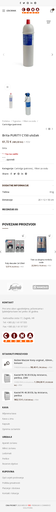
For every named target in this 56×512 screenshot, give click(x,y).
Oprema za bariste (11, 429)
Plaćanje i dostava (11, 488)
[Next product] (52, 129)
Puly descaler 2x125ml (14, 263)
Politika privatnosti (11, 482)
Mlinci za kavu (9, 448)
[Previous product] (46, 129)
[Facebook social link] (20, 3)
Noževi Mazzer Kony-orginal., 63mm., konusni (33, 362)
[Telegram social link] (35, 3)
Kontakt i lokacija (10, 493)
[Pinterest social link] (28, 3)
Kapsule (6, 423)
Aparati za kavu (9, 443)
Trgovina (17, 121)
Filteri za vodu (29, 121)
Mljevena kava (9, 413)
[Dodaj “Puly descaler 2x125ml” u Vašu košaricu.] (23, 236)
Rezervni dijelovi (10, 463)
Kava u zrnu (8, 418)
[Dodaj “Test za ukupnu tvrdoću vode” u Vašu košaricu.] (49, 236)
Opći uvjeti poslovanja (13, 477)
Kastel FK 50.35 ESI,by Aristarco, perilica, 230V (30, 376)
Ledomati (6, 453)
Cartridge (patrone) (11, 124)
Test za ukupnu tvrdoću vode (41, 261)
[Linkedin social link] (31, 3)
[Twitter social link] (24, 3)
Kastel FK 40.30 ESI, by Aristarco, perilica (31, 394)
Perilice (5, 458)
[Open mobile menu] (9, 11)
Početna (6, 121)
